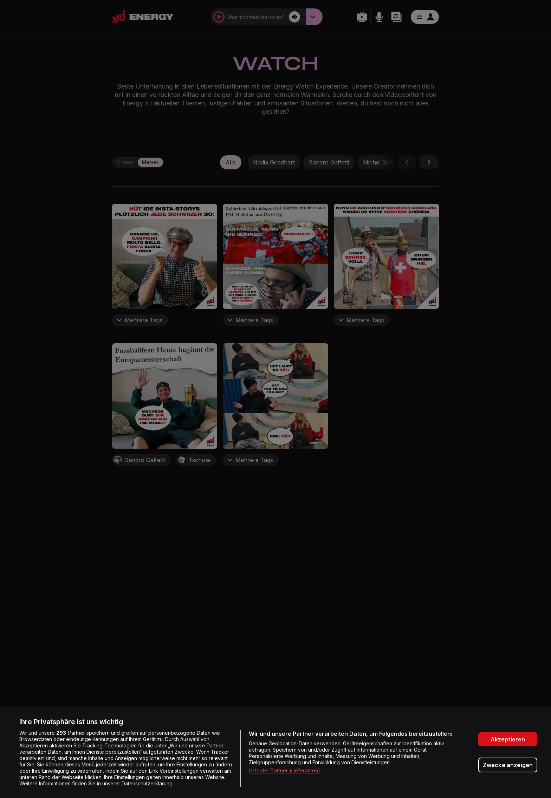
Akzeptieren (508, 739)
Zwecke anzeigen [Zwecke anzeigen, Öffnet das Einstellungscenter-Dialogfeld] (508, 764)
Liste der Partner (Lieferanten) (284, 770)
